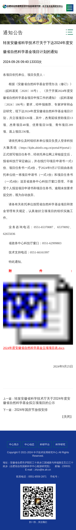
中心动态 (29, 444)
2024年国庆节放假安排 (31, 409)
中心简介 (14, 444)
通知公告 (13, 32)
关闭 (67, 416)
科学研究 (60, 444)
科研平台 (45, 444)
